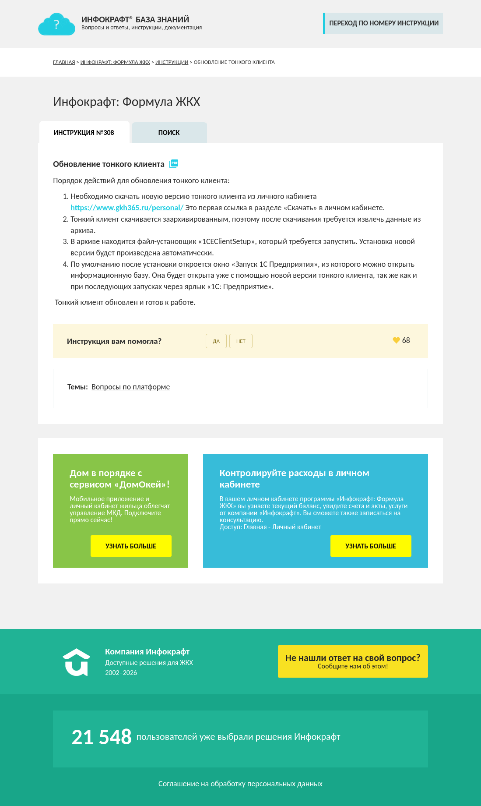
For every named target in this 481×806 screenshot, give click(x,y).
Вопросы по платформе (130, 387)
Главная (64, 62)
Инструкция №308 (84, 132)
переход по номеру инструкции (384, 23)
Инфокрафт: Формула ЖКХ (115, 62)
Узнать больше (130, 546)
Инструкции (171, 62)
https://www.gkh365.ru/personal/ (126, 207)
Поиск (169, 132)
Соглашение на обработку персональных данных (240, 783)
